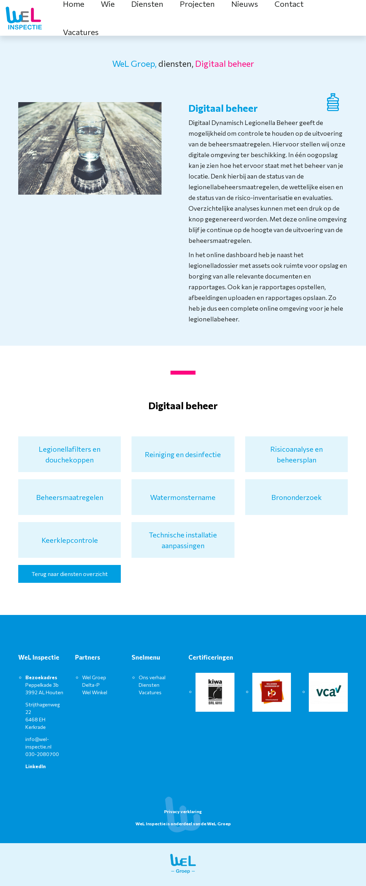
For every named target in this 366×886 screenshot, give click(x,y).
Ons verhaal (152, 677)
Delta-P (91, 685)
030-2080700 (42, 754)
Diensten (149, 685)
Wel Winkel (94, 692)
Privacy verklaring (183, 811)
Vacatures (81, 32)
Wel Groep (94, 677)
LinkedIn (35, 766)
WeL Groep (219, 823)
